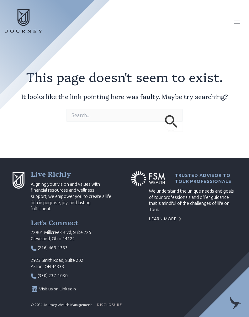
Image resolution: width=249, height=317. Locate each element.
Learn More (163, 218)
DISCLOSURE (109, 305)
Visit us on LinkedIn (57, 289)
